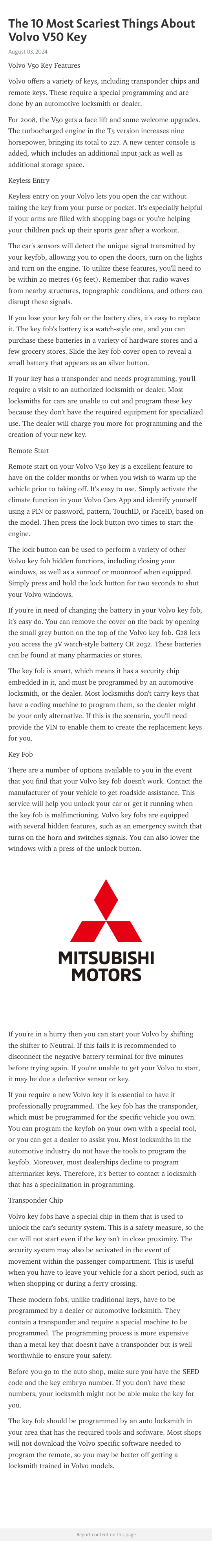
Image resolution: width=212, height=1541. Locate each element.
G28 (181, 632)
